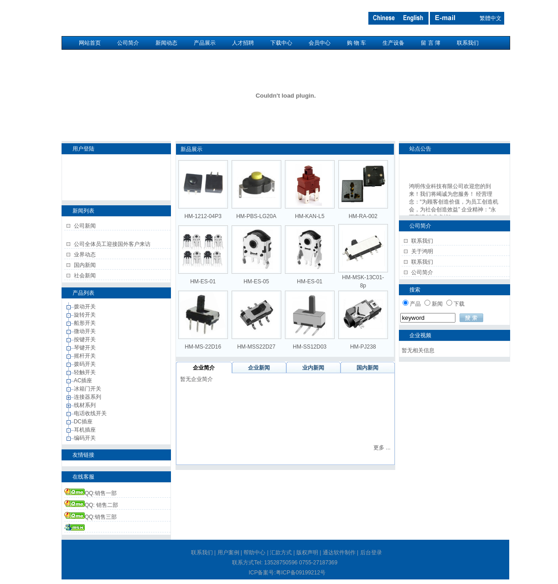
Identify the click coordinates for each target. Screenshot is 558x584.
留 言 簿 (430, 43)
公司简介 (128, 43)
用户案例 (228, 552)
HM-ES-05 (256, 281)
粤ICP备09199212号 (301, 572)
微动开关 (85, 331)
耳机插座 (85, 430)
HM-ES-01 (203, 281)
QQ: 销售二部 (91, 505)
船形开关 (85, 323)
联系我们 (468, 43)
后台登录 (371, 552)
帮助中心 (254, 552)
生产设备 (393, 43)
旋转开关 (85, 315)
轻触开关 (85, 372)
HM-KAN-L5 (310, 216)
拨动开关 (85, 306)
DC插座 (84, 421)
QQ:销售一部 (90, 493)
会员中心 (320, 43)
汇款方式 (281, 552)
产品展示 (205, 43)
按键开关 (85, 339)
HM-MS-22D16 (203, 347)
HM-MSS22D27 (256, 347)
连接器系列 (88, 397)
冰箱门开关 (88, 389)
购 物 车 (357, 43)
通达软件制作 (339, 552)
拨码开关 (85, 364)
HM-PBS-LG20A (256, 216)
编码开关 (85, 438)
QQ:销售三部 (90, 517)
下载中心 (281, 43)
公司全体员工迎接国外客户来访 (112, 244)
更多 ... (381, 447)
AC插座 (84, 380)
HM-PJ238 (363, 347)
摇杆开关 (85, 356)
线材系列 (85, 405)
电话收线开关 (91, 413)
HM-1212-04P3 (202, 216)
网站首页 (90, 43)
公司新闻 (85, 226)
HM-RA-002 (363, 216)
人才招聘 (243, 43)
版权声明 (307, 552)
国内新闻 (85, 265)
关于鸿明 (422, 251)
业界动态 (85, 254)
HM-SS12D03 (309, 347)
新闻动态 (166, 43)
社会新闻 (85, 275)
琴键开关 (85, 347)
